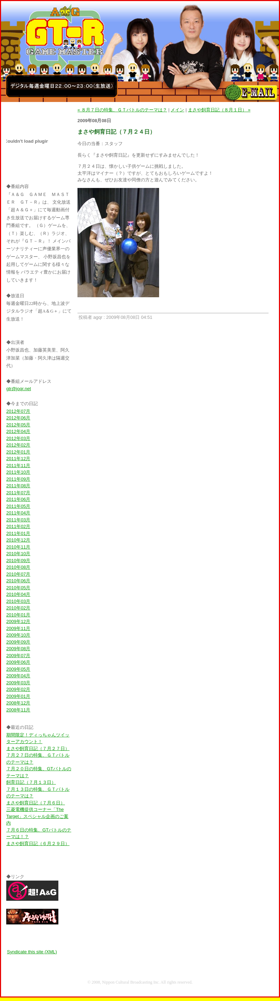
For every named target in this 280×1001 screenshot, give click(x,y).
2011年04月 (18, 512)
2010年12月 (18, 540)
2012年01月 (18, 452)
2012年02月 (18, 445)
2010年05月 (18, 587)
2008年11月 (18, 709)
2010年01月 (18, 614)
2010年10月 (18, 553)
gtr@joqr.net (18, 388)
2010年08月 (18, 567)
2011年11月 (18, 465)
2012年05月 (18, 424)
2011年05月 (18, 506)
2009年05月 (18, 669)
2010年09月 (18, 560)
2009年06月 (18, 662)
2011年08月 (18, 485)
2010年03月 (18, 601)
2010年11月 (18, 547)
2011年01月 (18, 533)
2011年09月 (18, 479)
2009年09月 (18, 642)
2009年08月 (18, 648)
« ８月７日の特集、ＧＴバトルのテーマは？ (122, 109)
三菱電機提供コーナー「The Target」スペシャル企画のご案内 (37, 816)
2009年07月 (18, 655)
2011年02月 (18, 526)
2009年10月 (18, 635)
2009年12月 (18, 621)
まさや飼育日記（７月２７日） (37, 748)
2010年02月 (18, 607)
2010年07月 (18, 574)
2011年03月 (18, 519)
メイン (177, 109)
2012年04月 (18, 431)
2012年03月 (18, 438)
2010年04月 (18, 594)
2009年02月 (18, 689)
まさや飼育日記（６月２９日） (37, 843)
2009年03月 (18, 682)
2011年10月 (18, 472)
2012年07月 (18, 411)
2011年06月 (18, 499)
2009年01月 (18, 696)
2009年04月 (18, 675)
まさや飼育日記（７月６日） (35, 802)
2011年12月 (18, 458)
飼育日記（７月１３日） (31, 782)
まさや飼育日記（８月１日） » (219, 109)
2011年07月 (18, 492)
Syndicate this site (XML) (32, 951)
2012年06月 (18, 417)
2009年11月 (18, 628)
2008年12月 (18, 703)
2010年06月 (18, 580)
